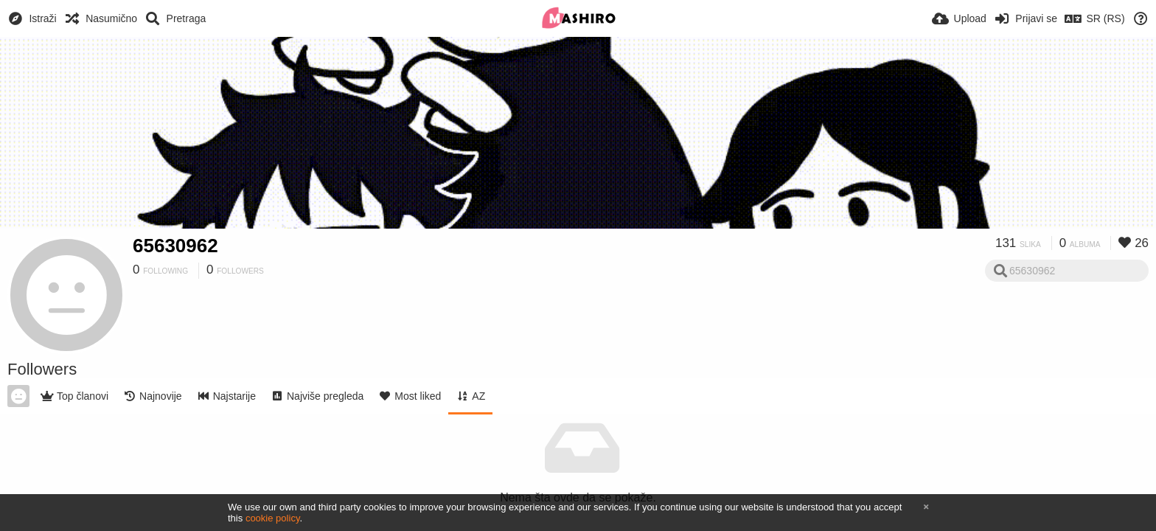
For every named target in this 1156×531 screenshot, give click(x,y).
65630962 (175, 246)
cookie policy (273, 518)
